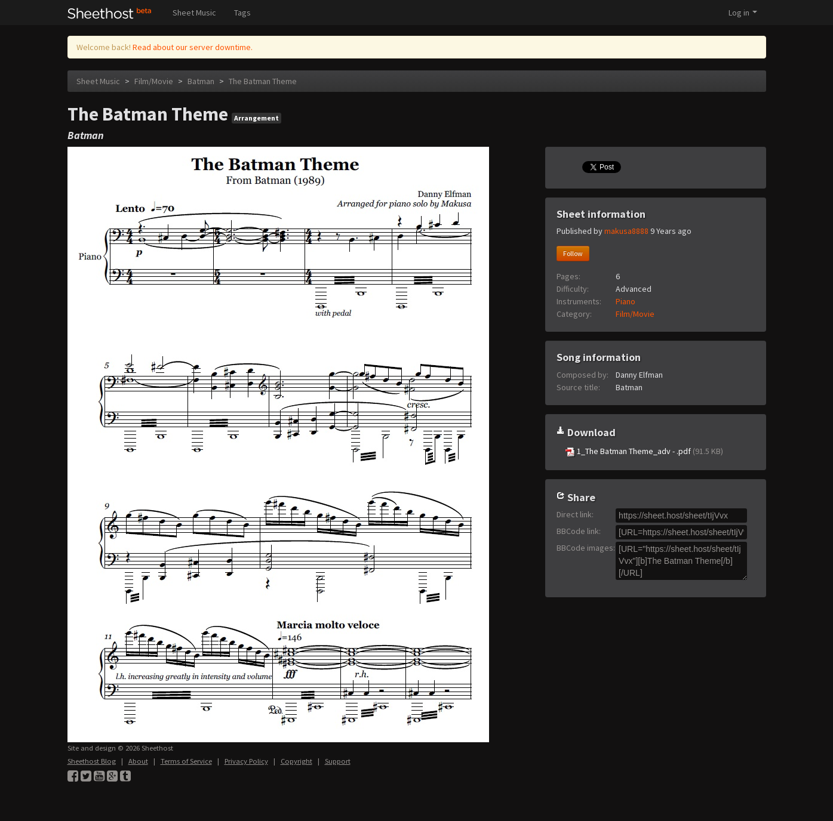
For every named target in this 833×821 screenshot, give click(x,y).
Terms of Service (186, 761)
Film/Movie (153, 81)
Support (338, 761)
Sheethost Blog (91, 761)
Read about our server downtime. (193, 47)
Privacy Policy (246, 761)
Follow (573, 253)
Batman (200, 81)
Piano (625, 301)
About (138, 761)
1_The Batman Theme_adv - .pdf (644, 451)
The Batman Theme (263, 81)
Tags (242, 12)
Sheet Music (194, 12)
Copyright (296, 761)
